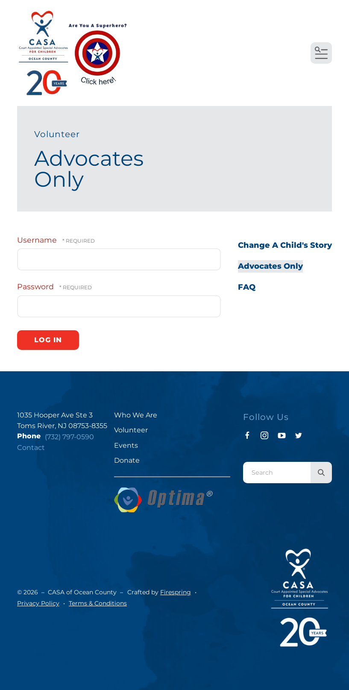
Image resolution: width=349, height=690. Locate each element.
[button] (321, 53)
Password (35, 286)
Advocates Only (270, 266)
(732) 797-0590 (69, 437)
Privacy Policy (38, 603)
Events (126, 445)
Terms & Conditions (98, 603)
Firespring (175, 592)
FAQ (246, 287)
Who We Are (135, 415)
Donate (127, 460)
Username (37, 239)
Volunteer (131, 430)
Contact (31, 447)
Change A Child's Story (285, 245)
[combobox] (277, 472)
